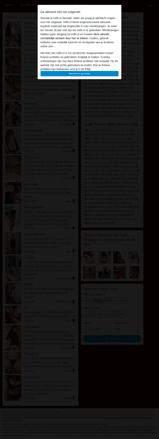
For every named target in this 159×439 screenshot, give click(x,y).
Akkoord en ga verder (79, 73)
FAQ (87, 69)
